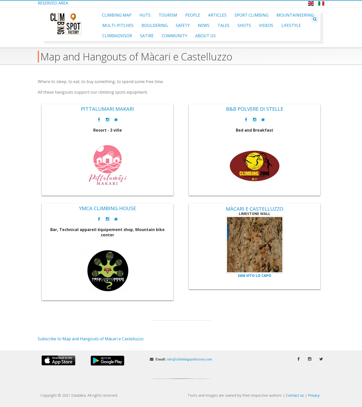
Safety (183, 25)
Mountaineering (295, 15)
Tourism (168, 15)
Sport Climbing (251, 15)
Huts (145, 15)
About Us (205, 36)
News (203, 25)
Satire (147, 36)
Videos (266, 25)
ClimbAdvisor (117, 36)
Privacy (314, 395)
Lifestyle (291, 25)
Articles (217, 15)
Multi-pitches (117, 25)
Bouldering (155, 25)
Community (174, 36)
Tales (223, 25)
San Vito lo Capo (254, 275)
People (192, 15)
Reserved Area (53, 3)
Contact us (295, 395)
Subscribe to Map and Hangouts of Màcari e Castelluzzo (91, 339)
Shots (244, 25)
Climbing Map (116, 15)
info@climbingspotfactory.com (189, 359)
